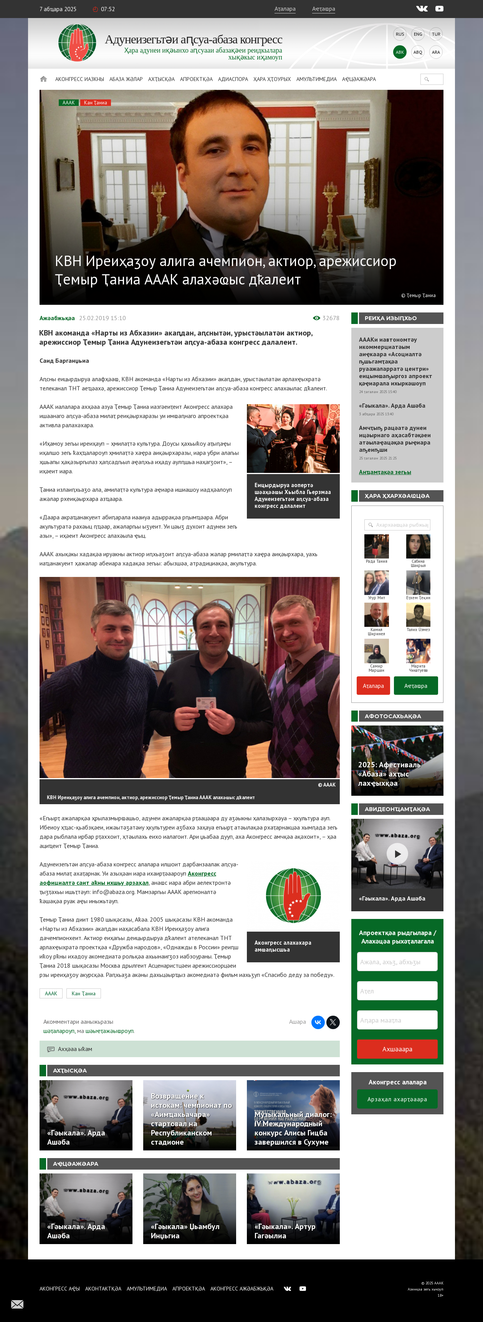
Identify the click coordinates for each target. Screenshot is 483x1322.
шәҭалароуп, (59, 1030)
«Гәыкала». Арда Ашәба (392, 405)
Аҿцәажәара (359, 79)
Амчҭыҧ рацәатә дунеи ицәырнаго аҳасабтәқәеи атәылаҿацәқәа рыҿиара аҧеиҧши (395, 438)
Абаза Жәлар (126, 79)
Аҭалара (285, 8)
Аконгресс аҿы (60, 1288)
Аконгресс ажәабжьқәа (241, 1288)
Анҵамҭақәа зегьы (385, 472)
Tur (436, 34)
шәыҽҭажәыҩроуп (110, 1030)
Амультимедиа (316, 79)
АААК (69, 102)
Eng (418, 34)
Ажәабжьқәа (57, 318)
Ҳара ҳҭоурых (272, 79)
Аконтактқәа (103, 1288)
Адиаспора (233, 79)
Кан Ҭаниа (95, 102)
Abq (418, 52)
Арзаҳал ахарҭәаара (397, 1099)
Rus (400, 34)
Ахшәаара (397, 1048)
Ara (436, 52)
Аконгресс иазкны (79, 79)
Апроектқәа (196, 79)
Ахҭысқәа (161, 79)
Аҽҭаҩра (323, 8)
